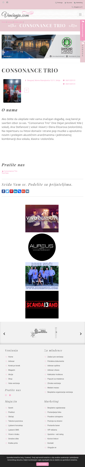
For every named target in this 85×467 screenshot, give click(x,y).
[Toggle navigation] (80, 14)
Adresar (10, 22)
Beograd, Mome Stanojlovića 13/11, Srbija (42, 80)
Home (4, 22)
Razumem (42, 464)
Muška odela (18, 22)
